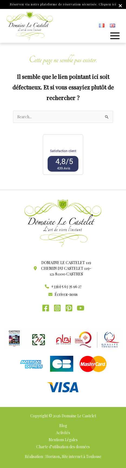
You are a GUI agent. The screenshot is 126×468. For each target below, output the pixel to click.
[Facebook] (45, 308)
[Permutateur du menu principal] (115, 35)
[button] (63, 268)
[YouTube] (80, 308)
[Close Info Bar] (120, 6)
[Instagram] (57, 308)
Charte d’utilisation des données (63, 446)
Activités (63, 432)
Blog (63, 425)
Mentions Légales (63, 439)
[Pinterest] (69, 308)
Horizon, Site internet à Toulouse (73, 456)
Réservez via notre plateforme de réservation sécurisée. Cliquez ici (63, 4)
